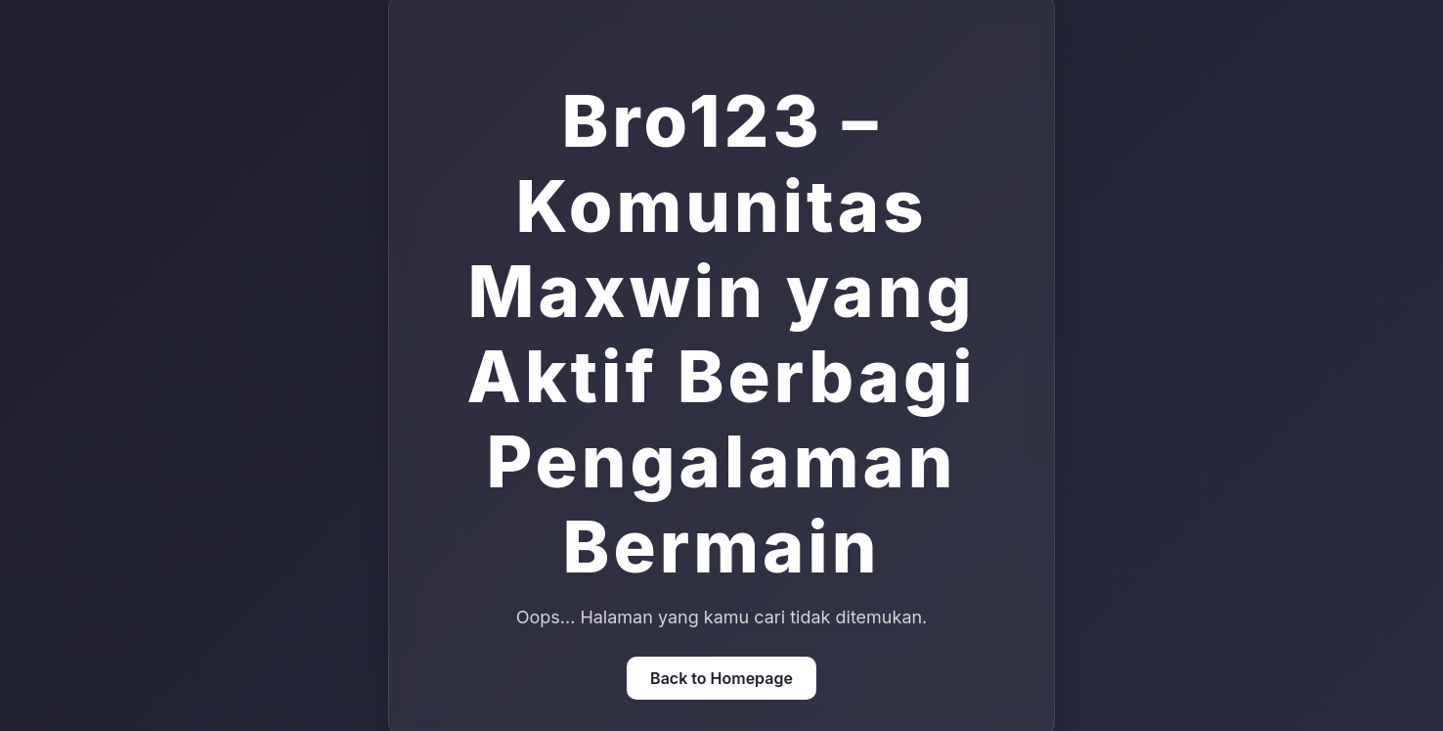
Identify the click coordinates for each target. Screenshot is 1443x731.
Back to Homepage (721, 678)
